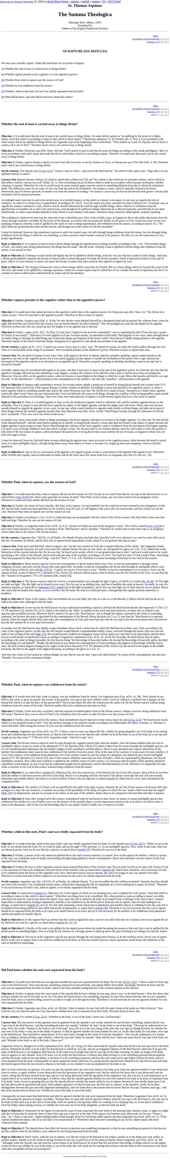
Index (155, 36)
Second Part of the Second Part (145, 39)
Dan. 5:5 (40, 634)
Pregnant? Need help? (24, 1)
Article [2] (61, 587)
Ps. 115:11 (45, 569)
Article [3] (48, 772)
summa (96, 1)
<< (162, 39)
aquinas (75, 1)
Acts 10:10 (22, 497)
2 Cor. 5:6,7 (137, 843)
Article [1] (72, 358)
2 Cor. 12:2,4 (154, 526)
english (85, 1)
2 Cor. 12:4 (135, 719)
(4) (2, 85)
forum (65, 1)
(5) (2, 91)
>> (166, 39)
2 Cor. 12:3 (40, 1016)
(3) (2, 80)
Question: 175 (153, 42)
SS (103, 1)
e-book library (53, 1)
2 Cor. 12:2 (46, 170)
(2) (2, 74)
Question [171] (47, 587)
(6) (2, 97)
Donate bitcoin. (7, 1)
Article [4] (108, 869)
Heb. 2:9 (6, 793)
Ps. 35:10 (148, 581)
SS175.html (114, 1)
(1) (2, 68)
